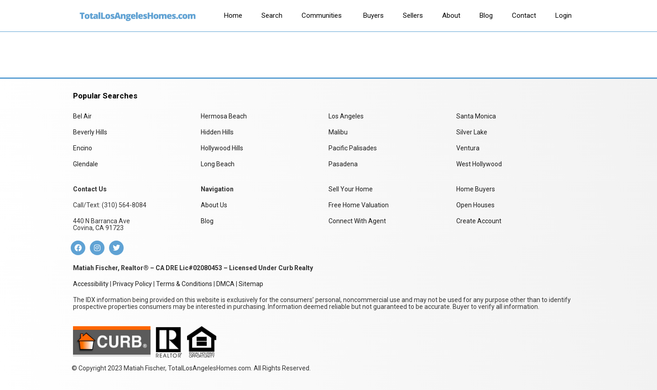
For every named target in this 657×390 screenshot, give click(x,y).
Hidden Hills (217, 132)
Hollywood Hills (222, 148)
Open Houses (475, 205)
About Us (214, 205)
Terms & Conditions (184, 283)
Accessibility (91, 283)
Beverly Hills (90, 132)
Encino (82, 148)
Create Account (478, 221)
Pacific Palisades (352, 148)
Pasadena (343, 164)
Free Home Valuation (358, 205)
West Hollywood (479, 164)
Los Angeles (346, 116)
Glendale (85, 164)
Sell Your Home (350, 189)
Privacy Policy (132, 283)
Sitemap (251, 283)
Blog (207, 221)
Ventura (468, 148)
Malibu (338, 132)
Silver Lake (471, 132)
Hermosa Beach (224, 116)
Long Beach (218, 164)
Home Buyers (475, 189)
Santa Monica (476, 116)
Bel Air (82, 116)
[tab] (233, 16)
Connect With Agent (357, 221)
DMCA (225, 283)
